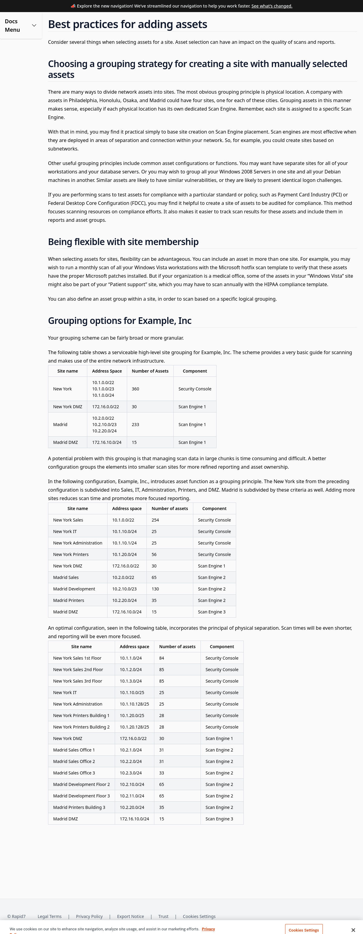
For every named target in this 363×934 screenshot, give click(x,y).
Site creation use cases (34, 83)
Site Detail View (27, 154)
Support (246, 21)
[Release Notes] (209, 21)
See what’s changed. (272, 6)
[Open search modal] (317, 21)
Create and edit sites (32, 93)
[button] (37, 41)
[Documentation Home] (130, 21)
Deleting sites (25, 144)
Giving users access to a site (35, 106)
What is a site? (26, 64)
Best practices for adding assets (38, 131)
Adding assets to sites (33, 118)
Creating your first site (34, 74)
